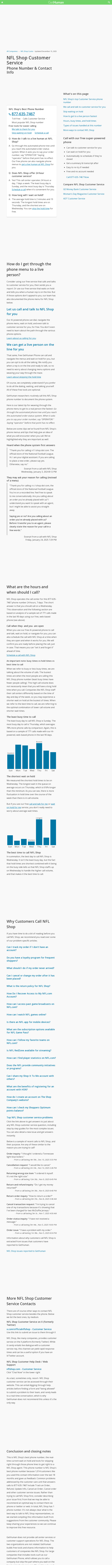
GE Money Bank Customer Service (79, 189)
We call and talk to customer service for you (84, 106)
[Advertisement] (32, 239)
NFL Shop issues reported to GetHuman (26, 1251)
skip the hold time (41, 208)
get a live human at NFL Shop (36, 164)
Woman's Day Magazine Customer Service (83, 193)
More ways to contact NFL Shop (78, 130)
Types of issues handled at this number (82, 125)
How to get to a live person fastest (80, 116)
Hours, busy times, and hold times (79, 120)
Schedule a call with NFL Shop (21, 655)
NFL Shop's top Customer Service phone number (83, 101)
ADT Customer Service (74, 198)
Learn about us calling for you (21, 338)
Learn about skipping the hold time (24, 377)
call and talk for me (38, 804)
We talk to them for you (23, 129)
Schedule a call (42, 132)
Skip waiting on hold (22, 132)
